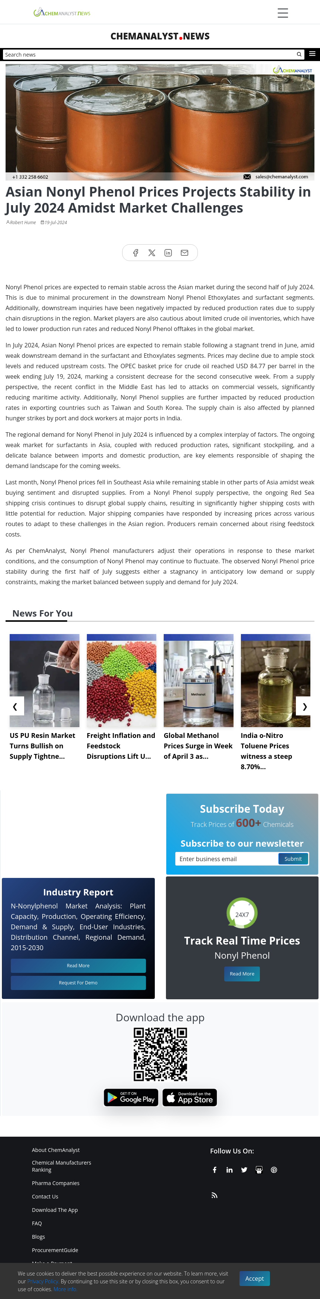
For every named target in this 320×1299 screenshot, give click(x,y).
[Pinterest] (274, 1168)
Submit (293, 858)
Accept (254, 1278)
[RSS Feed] (214, 1194)
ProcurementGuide (55, 1250)
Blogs (38, 1236)
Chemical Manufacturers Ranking (61, 1166)
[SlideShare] (259, 1168)
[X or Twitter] (244, 1168)
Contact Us (45, 1196)
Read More (242, 973)
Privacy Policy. (43, 1281)
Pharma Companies (55, 1183)
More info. (65, 1289)
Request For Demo (78, 983)
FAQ (37, 1223)
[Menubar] (283, 13)
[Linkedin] (229, 1168)
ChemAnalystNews (159, 36)
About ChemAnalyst (56, 1149)
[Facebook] (214, 1168)
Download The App (55, 1209)
